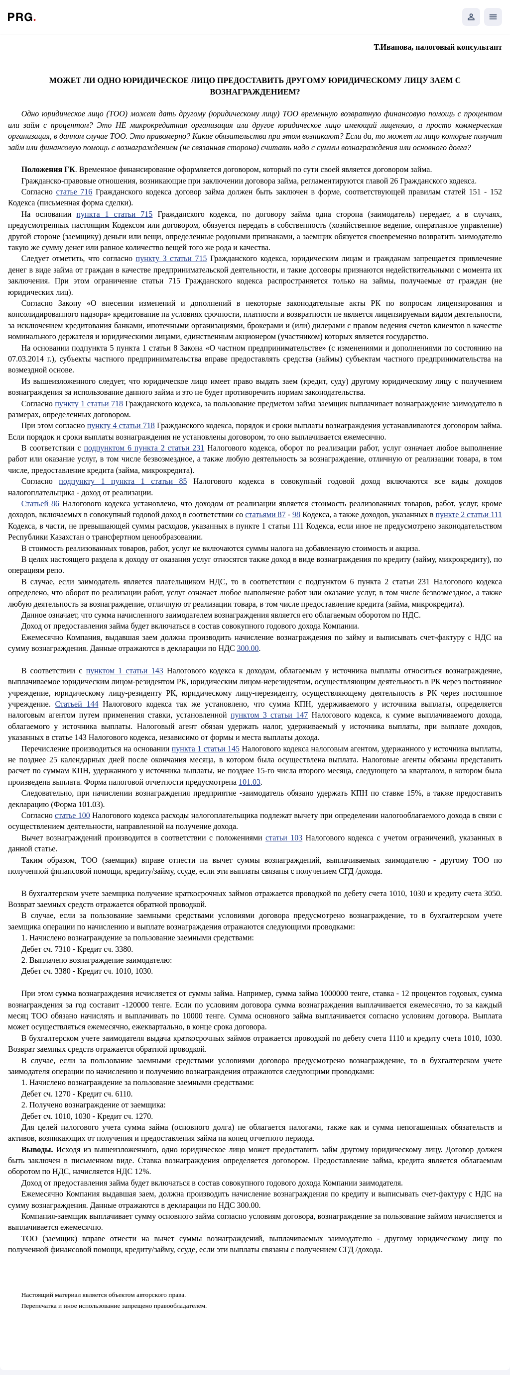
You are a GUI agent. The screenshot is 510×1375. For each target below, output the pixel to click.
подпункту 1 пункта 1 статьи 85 (123, 481)
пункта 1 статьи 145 (206, 748)
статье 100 (72, 815)
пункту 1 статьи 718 (89, 403)
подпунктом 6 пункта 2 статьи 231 (144, 448)
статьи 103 (283, 837)
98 (296, 514)
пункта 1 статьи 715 (115, 214)
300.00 (248, 648)
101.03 (249, 782)
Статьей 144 (76, 704)
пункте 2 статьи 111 (469, 514)
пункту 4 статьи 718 (121, 425)
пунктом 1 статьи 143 (124, 670)
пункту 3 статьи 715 (171, 258)
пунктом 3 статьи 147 (269, 715)
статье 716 (74, 191)
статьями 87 (265, 514)
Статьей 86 (40, 503)
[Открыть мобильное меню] (493, 17)
